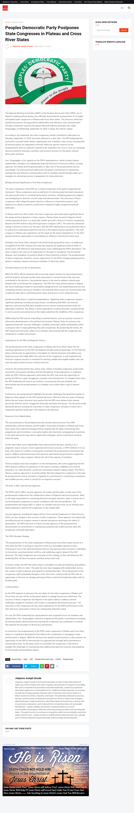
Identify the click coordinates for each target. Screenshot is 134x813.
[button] (123, 8)
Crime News (24, 2)
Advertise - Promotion (10, 2)
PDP (31, 659)
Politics (58, 659)
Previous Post (9, 744)
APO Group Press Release (93, 2)
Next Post (83, 744)
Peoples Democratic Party (44, 659)
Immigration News (37, 2)
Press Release (51, 2)
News (25, 659)
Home (7, 22)
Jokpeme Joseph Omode (28, 678)
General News (17, 22)
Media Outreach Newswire (114, 2)
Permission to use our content (15, 6)
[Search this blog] (107, 30)
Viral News (78, 2)
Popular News (68, 659)
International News (65, 2)
